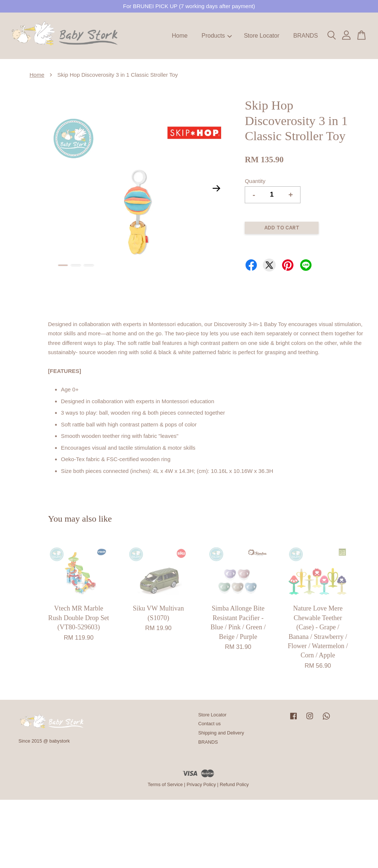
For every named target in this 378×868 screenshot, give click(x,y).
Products (217, 35)
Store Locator (261, 35)
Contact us (209, 723)
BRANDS (305, 35)
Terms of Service (165, 784)
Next (216, 188)
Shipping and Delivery (221, 733)
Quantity (255, 181)
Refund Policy (234, 784)
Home (180, 35)
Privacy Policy (201, 784)
